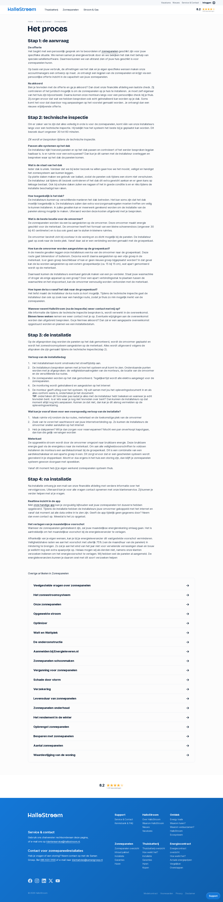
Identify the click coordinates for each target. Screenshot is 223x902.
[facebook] (30, 880)
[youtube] (59, 880)
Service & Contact (124, 819)
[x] (51, 880)
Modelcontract (151, 893)
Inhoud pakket (122, 852)
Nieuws (146, 826)
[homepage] (22, 9)
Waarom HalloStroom (153, 822)
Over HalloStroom (151, 819)
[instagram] (37, 880)
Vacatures (147, 830)
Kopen (145, 867)
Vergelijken (175, 863)
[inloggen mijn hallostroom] (209, 2)
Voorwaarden (166, 893)
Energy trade (176, 819)
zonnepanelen (110, 51)
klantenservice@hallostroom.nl (63, 841)
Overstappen (176, 867)
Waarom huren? (178, 822)
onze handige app (44, 505)
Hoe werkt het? (150, 852)
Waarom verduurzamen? (182, 826)
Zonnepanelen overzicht (127, 848)
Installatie (119, 855)
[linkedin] (44, 880)
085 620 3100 (48, 859)
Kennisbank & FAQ (124, 822)
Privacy (179, 893)
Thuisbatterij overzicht (153, 848)
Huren (118, 863)
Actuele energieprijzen (181, 859)
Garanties (119, 859)
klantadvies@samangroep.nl (87, 859)
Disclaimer (190, 893)
